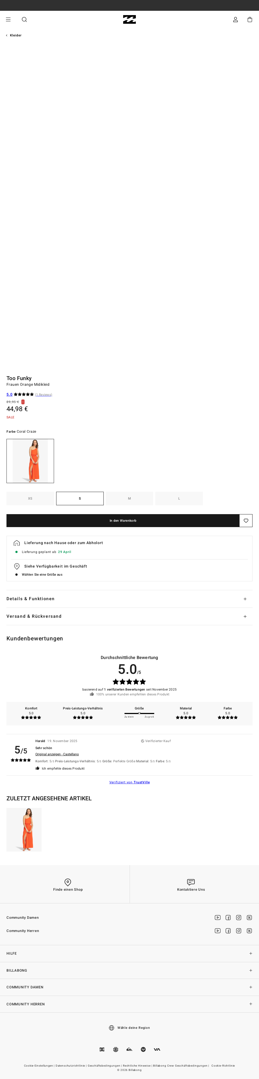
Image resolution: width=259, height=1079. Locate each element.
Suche (24, 19)
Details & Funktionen (30, 599)
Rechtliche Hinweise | (138, 1066)
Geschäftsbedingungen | (105, 1066)
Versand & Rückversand (34, 616)
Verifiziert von (129, 782)
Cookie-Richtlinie (223, 1066)
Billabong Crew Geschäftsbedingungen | (181, 1066)
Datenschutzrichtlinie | (72, 1066)
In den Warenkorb (123, 520)
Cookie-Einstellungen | (39, 1066)
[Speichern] (246, 520)
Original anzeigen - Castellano (57, 754)
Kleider (16, 35)
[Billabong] (129, 19)
